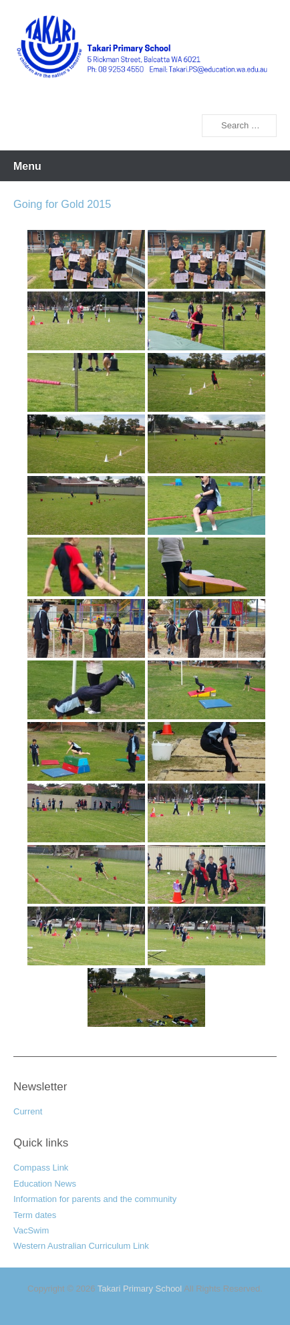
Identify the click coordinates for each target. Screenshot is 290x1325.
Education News (44, 1184)
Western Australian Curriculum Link (81, 1246)
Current (27, 1111)
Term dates (34, 1215)
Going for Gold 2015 (62, 204)
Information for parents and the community (94, 1199)
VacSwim (31, 1230)
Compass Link (40, 1168)
